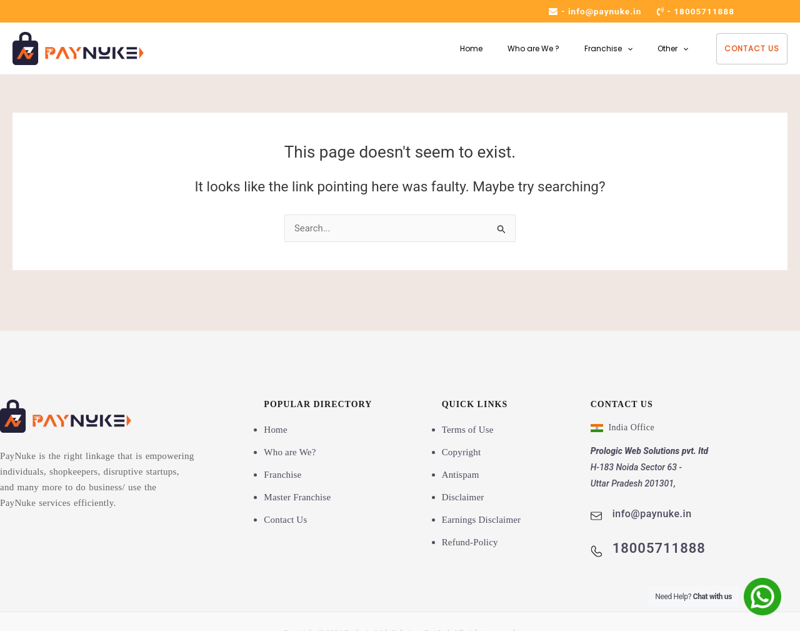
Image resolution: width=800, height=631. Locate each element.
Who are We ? (521, 48)
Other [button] (670, 49)
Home (453, 48)
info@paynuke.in (602, 11)
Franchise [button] (601, 49)
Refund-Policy (470, 542)
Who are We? (290, 452)
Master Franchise (297, 497)
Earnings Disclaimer (481, 520)
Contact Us (751, 48)
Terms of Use (468, 430)
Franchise (282, 475)
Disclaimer (463, 497)
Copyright (461, 452)
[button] (619, 49)
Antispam (460, 475)
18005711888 (703, 11)
